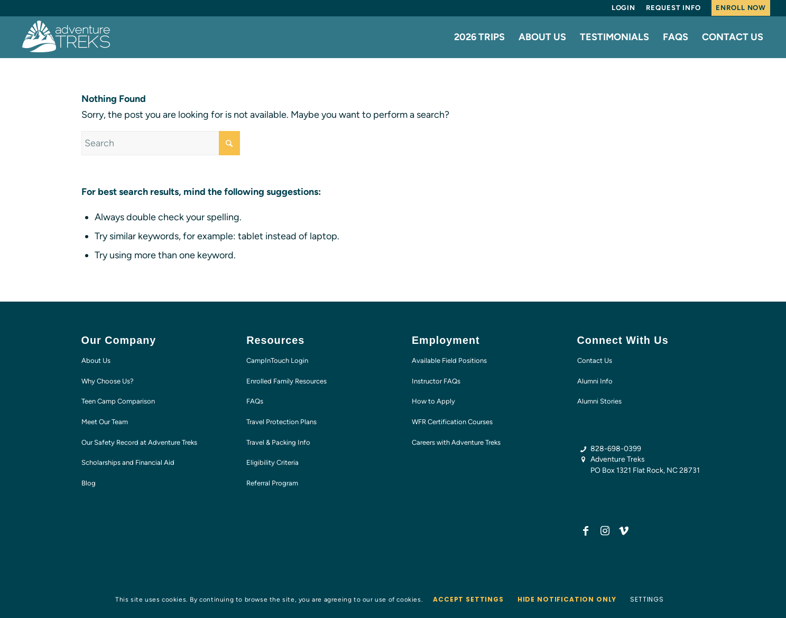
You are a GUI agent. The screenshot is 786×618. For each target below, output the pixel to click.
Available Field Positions (449, 360)
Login (624, 8)
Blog (88, 483)
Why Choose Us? (107, 381)
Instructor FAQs (436, 381)
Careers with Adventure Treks (456, 442)
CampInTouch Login (277, 360)
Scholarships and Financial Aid (127, 462)
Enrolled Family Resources (286, 381)
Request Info (673, 8)
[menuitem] (623, 8)
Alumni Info (595, 381)
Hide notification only (566, 599)
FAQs (254, 401)
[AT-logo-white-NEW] (66, 37)
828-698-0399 (615, 448)
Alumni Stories (599, 401)
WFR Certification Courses (452, 422)
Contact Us (594, 360)
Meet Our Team (104, 422)
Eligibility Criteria (272, 462)
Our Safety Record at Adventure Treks (139, 442)
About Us (95, 360)
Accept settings (468, 599)
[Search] (160, 143)
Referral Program (272, 483)
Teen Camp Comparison (118, 401)
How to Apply (433, 401)
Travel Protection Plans (281, 422)
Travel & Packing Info (278, 442)
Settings (647, 599)
